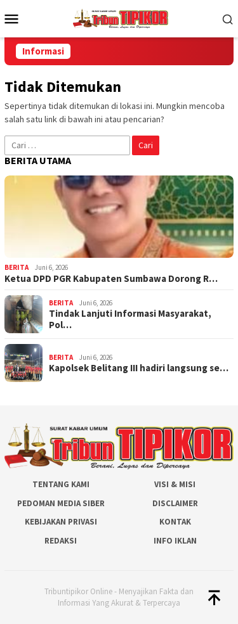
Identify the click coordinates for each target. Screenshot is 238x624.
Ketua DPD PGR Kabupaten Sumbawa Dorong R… (111, 278)
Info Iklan (175, 540)
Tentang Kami (60, 484)
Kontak (175, 521)
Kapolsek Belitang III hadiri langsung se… (138, 368)
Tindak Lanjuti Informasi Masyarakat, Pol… (130, 319)
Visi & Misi (174, 484)
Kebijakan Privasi (61, 521)
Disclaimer (175, 503)
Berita (16, 267)
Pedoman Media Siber (61, 503)
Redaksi (60, 540)
